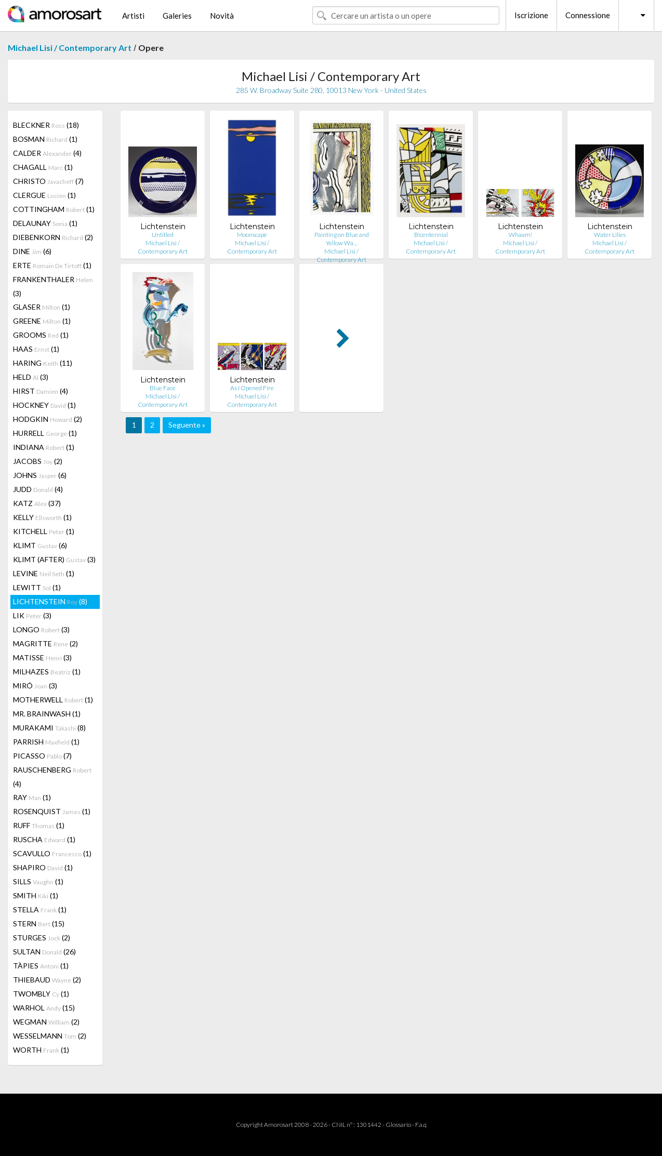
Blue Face (163, 388)
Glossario (398, 1124)
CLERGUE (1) (44, 195)
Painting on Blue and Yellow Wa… (341, 239)
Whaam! (520, 234)
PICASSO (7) (42, 755)
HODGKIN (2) (47, 419)
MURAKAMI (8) (49, 727)
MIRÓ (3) (35, 685)
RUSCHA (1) (44, 839)
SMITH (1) (35, 895)
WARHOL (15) (44, 1007)
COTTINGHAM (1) (54, 209)
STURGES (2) (41, 937)
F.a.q (421, 1124)
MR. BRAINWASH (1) (47, 713)
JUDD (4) (38, 489)
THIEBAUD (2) (47, 979)
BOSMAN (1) (45, 139)
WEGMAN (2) (46, 1021)
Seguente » (186, 424)
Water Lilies (610, 234)
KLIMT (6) (40, 545)
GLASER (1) (41, 306)
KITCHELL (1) (43, 531)
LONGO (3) (41, 629)
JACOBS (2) (37, 461)
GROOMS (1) (41, 334)
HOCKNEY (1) (44, 405)
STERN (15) (38, 923)
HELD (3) (30, 377)
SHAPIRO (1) (43, 867)
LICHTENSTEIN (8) (50, 601)
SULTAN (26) (44, 951)
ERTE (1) (52, 265)
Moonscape (252, 234)
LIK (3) (32, 615)
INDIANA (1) (43, 447)
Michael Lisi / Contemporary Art (69, 47)
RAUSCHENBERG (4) (52, 776)
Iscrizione (531, 15)
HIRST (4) (40, 391)
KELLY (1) (42, 517)
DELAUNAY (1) (45, 223)
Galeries (177, 15)
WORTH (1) (41, 1049)
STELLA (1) (40, 909)
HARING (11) (42, 362)
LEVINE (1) (43, 573)
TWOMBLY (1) (41, 993)
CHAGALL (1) (43, 167)
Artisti (133, 15)
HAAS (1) (36, 348)
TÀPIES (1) (41, 965)
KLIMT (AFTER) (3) (54, 559)
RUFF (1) (38, 825)
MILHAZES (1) (47, 671)
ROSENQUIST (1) (51, 811)
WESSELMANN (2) (49, 1035)
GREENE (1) (42, 320)
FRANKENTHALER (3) (53, 286)
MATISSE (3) (42, 657)
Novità (222, 15)
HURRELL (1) (45, 433)
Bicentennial (431, 234)
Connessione (587, 15)
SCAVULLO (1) (52, 853)
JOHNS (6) (40, 475)
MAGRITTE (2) (45, 643)
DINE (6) (32, 251)
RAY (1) (32, 797)
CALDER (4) (47, 153)
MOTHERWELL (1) (53, 699)
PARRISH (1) (46, 741)
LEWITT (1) (37, 587)
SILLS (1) (38, 881)
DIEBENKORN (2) (53, 237)
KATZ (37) (37, 503)
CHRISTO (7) (48, 181)
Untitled (163, 234)
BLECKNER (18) (46, 125)
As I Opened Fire (252, 388)
